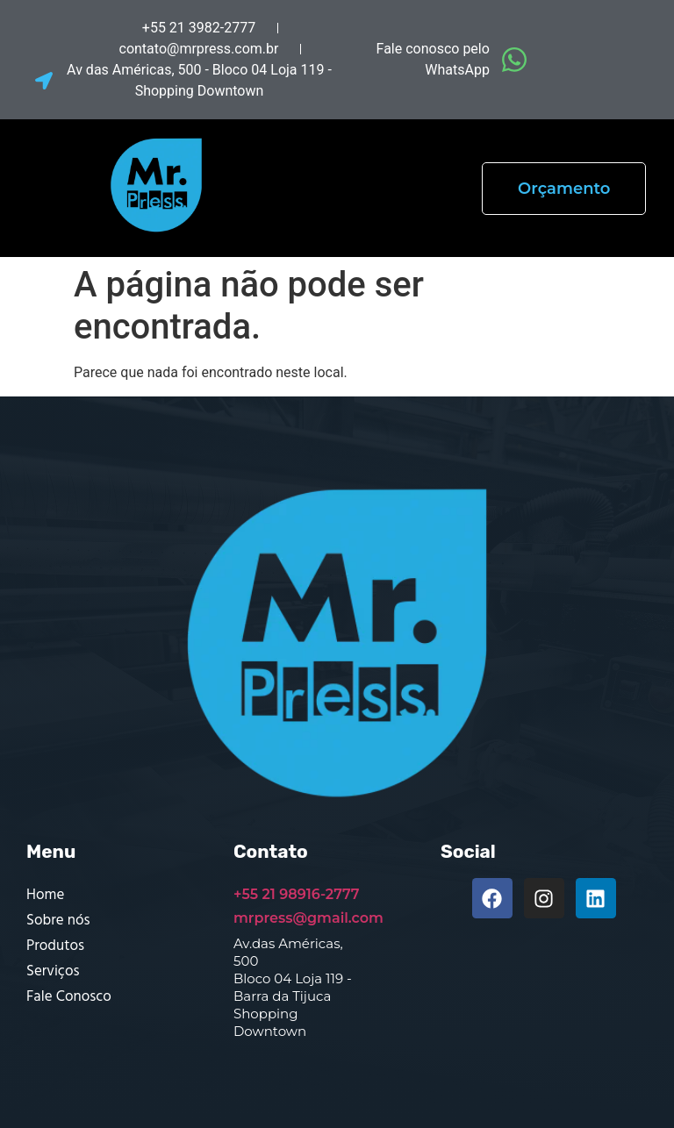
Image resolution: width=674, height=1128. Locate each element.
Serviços (52, 971)
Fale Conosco (68, 997)
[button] (379, 187)
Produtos (55, 946)
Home (45, 895)
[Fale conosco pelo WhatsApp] (514, 60)
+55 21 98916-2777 (296, 894)
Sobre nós (58, 920)
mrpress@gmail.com (308, 918)
